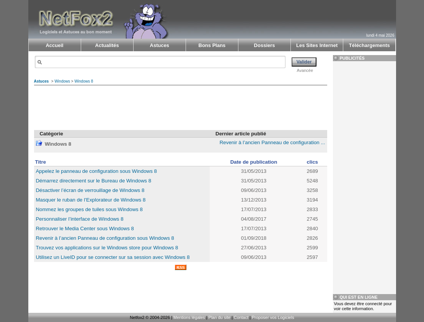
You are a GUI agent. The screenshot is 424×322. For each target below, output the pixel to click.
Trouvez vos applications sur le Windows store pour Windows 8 (107, 247)
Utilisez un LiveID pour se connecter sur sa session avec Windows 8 (113, 257)
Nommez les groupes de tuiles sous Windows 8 (89, 209)
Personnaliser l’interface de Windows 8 (80, 219)
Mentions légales (189, 317)
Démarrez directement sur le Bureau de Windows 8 (94, 181)
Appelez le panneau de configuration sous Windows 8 (96, 171)
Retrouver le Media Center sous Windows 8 (85, 228)
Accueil (54, 45)
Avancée (305, 70)
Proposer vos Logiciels (273, 317)
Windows (62, 81)
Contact (241, 317)
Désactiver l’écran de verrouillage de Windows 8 (90, 190)
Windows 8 (83, 81)
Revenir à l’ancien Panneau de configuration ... (272, 142)
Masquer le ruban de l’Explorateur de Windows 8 (91, 200)
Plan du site (219, 317)
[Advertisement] (304, 13)
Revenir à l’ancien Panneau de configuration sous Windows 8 (105, 238)
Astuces (41, 81)
